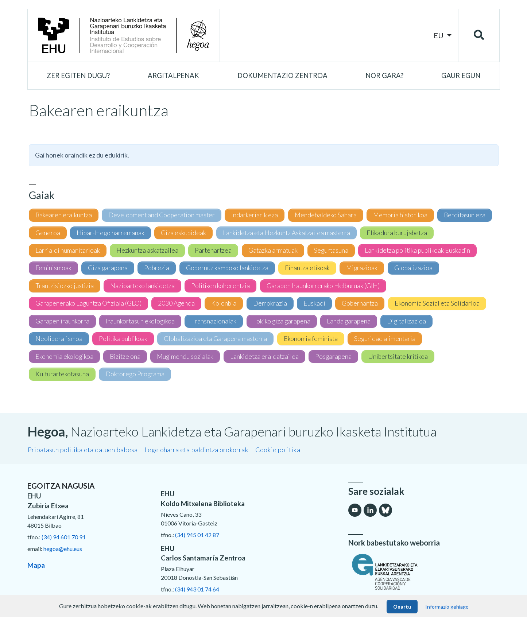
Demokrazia (270, 303)
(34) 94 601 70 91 (64, 536)
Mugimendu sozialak (185, 356)
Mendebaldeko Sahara (326, 215)
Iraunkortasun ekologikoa (140, 321)
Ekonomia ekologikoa (64, 356)
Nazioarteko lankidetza (142, 286)
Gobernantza (360, 303)
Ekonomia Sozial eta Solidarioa (437, 303)
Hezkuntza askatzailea (147, 250)
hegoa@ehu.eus (62, 548)
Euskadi (314, 303)
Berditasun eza (464, 215)
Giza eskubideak (183, 233)
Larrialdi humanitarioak (67, 250)
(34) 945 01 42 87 (197, 534)
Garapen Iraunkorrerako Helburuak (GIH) (323, 286)
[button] (78, 76)
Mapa (36, 565)
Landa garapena (349, 321)
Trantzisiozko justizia (64, 286)
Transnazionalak (213, 321)
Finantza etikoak (307, 268)
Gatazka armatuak (273, 250)
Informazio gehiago (447, 607)
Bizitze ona (125, 356)
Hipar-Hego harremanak (110, 233)
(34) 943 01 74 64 (197, 589)
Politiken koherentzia (220, 286)
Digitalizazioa (406, 321)
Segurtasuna (331, 250)
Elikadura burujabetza (397, 233)
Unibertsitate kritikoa (398, 356)
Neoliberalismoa (58, 338)
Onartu (402, 607)
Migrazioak (361, 268)
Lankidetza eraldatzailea (264, 356)
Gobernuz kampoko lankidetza (227, 268)
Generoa (47, 233)
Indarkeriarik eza (254, 215)
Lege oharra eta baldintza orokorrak (196, 450)
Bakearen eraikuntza (63, 215)
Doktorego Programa (134, 374)
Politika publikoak (123, 338)
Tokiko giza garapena (281, 321)
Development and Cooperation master (161, 215)
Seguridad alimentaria (384, 338)
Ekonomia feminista (311, 338)
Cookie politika (277, 450)
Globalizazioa (413, 268)
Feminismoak (53, 268)
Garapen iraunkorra (62, 321)
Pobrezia (156, 268)
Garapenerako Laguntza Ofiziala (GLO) (88, 303)
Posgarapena (333, 356)
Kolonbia (223, 303)
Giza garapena (108, 268)
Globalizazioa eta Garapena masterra (215, 338)
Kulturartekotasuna (62, 374)
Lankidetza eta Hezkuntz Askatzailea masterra (286, 233)
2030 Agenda (176, 303)
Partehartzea (213, 250)
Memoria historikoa (400, 215)
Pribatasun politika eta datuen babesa (82, 450)
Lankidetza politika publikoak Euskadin (417, 250)
